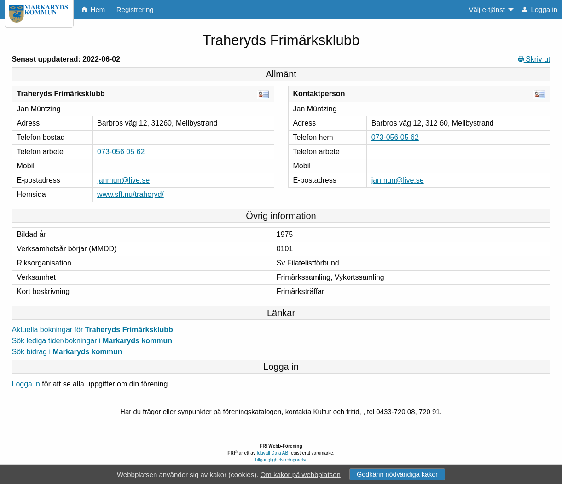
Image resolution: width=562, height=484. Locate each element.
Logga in (26, 384)
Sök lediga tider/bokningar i (92, 341)
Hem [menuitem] (93, 9)
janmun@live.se (123, 180)
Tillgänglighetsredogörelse (280, 459)
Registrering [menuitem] (135, 9)
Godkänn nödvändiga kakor (397, 474)
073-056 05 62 (121, 152)
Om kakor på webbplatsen (301, 474)
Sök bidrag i (67, 352)
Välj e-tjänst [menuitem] (486, 9)
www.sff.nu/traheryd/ (130, 194)
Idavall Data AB (272, 452)
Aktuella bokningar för (92, 330)
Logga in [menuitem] (539, 9)
